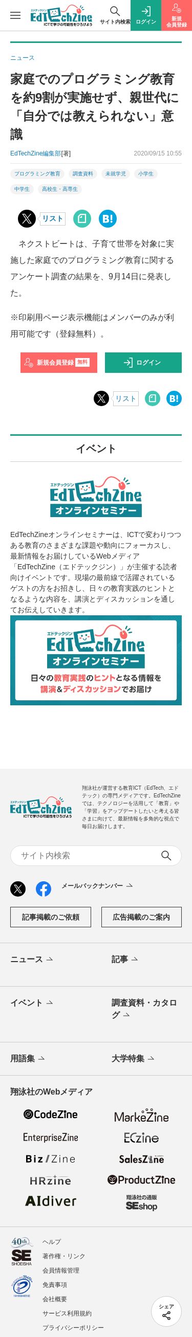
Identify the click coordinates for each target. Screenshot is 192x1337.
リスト (52, 218)
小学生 (146, 173)
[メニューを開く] (15, 15)
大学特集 (134, 1059)
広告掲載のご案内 (141, 917)
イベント (32, 1003)
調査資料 (83, 173)
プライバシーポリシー (73, 1327)
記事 (126, 960)
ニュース (32, 960)
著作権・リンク (64, 1256)
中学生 (22, 189)
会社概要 (54, 1299)
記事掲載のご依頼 (50, 917)
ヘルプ (51, 1241)
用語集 (28, 1059)
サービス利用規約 (67, 1313)
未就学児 (115, 173)
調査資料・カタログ (144, 1009)
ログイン (142, 363)
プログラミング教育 (37, 173)
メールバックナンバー (98, 886)
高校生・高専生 (60, 189)
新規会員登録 (57, 363)
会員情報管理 (60, 1270)
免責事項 (54, 1284)
